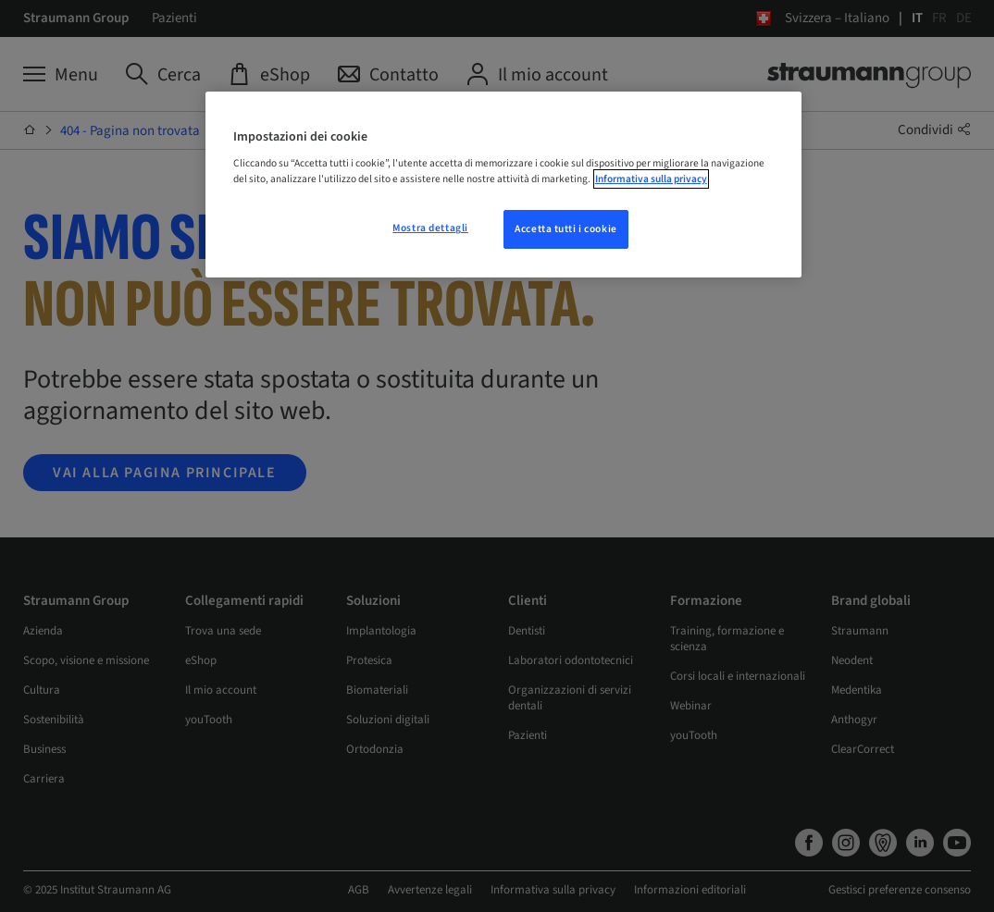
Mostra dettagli (430, 228)
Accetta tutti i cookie (566, 229)
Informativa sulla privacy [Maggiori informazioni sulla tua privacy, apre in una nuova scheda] (651, 179)
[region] (503, 185)
